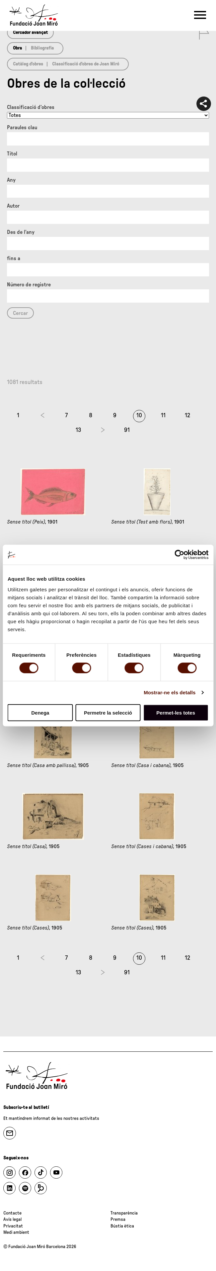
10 (139, 416)
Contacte (12, 1213)
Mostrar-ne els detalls (169, 692)
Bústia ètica (122, 1226)
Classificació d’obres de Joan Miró (85, 64)
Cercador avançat (30, 32)
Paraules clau (22, 127)
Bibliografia (42, 48)
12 (187, 416)
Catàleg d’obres (28, 64)
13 (78, 430)
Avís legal (12, 1219)
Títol (12, 153)
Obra (17, 48)
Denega (40, 712)
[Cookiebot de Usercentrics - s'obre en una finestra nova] (179, 555)
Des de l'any (21, 232)
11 (163, 416)
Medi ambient (16, 1232)
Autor (13, 206)
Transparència (124, 1213)
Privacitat (13, 1226)
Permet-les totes (175, 712)
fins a (13, 258)
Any (11, 180)
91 (127, 430)
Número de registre (29, 284)
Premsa (117, 1219)
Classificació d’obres (30, 107)
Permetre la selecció (108, 712)
